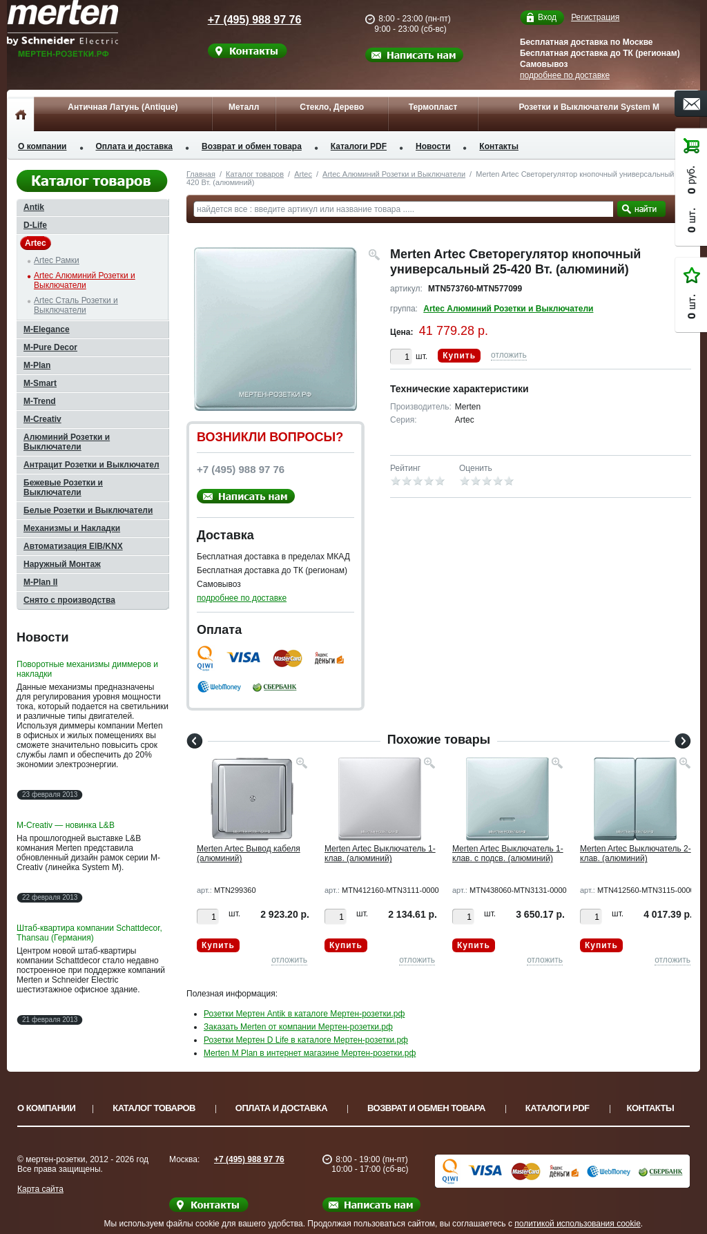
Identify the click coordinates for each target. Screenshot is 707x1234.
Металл (244, 107)
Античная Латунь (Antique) (122, 107)
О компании (42, 146)
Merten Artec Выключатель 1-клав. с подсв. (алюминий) (507, 853)
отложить (509, 355)
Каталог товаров (255, 174)
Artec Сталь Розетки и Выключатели (76, 305)
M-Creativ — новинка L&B (66, 825)
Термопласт (433, 107)
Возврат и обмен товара (252, 146)
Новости (433, 146)
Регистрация (595, 17)
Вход (547, 17)
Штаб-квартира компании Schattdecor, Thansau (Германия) (89, 933)
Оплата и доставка (134, 146)
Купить (459, 355)
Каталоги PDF (359, 146)
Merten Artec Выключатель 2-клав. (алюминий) (635, 853)
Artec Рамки (56, 260)
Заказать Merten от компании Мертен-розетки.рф (298, 1027)
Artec (303, 174)
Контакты (499, 146)
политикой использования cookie (577, 1223)
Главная (200, 174)
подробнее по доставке (565, 75)
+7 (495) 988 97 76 (242, 20)
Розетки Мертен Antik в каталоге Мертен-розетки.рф (304, 1014)
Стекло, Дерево (332, 107)
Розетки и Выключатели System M (589, 107)
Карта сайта (40, 1189)
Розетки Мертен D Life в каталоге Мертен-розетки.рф (306, 1040)
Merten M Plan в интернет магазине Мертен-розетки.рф (310, 1053)
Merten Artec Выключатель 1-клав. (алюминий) (380, 853)
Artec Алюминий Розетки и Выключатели (393, 174)
